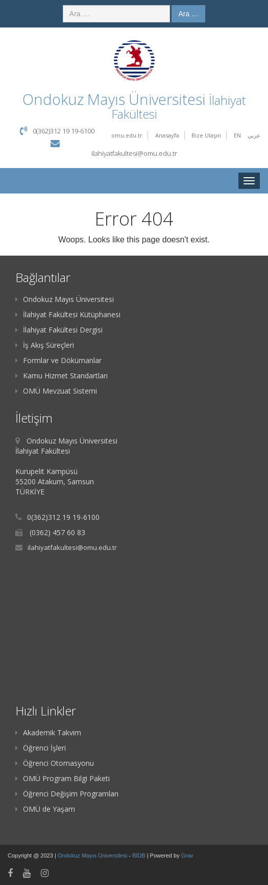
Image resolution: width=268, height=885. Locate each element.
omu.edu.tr (126, 135)
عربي (254, 135)
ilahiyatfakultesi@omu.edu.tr (134, 153)
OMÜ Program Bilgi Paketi (62, 778)
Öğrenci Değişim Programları (66, 793)
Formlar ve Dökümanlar (58, 360)
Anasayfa (167, 135)
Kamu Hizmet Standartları (61, 375)
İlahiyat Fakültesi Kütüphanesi (67, 314)
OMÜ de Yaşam (45, 809)
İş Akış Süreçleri (44, 345)
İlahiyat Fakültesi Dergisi (59, 330)
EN (237, 135)
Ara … (188, 14)
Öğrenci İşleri (40, 748)
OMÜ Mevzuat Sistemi (56, 391)
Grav (187, 855)
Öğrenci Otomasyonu (54, 763)
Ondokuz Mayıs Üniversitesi (64, 299)
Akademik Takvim (48, 732)
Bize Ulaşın (206, 135)
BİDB (139, 855)
